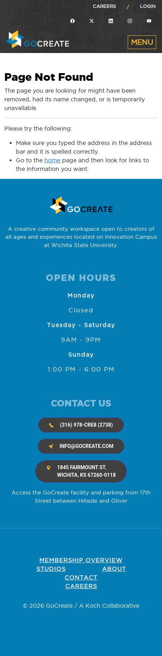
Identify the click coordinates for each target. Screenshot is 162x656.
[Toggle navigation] (142, 42)
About (114, 568)
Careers (104, 6)
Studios (51, 568)
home (52, 160)
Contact (81, 577)
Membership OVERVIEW (81, 560)
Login (148, 6)
